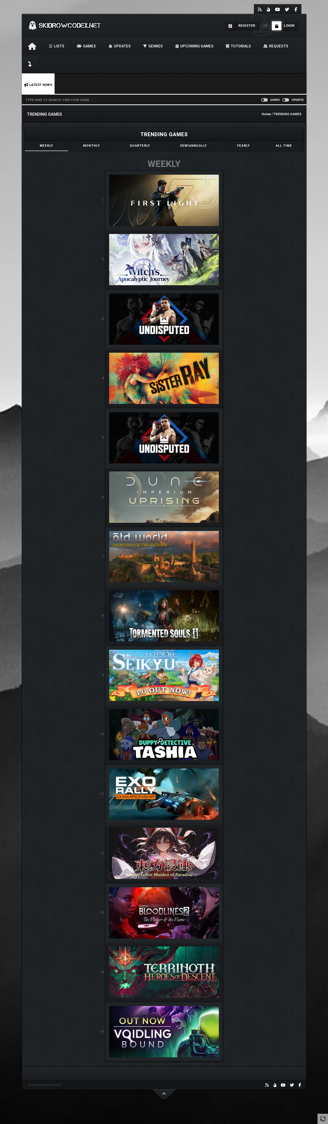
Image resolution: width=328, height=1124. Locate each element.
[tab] (46, 146)
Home (266, 114)
